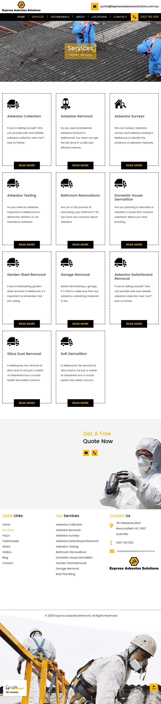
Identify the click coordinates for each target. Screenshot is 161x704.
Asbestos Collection (69, 524)
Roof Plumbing (65, 574)
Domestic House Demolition (74, 557)
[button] (15, 688)
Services (38, 17)
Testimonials (60, 17)
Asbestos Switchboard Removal (77, 541)
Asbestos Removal (68, 530)
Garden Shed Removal (71, 563)
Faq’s (6, 535)
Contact (120, 17)
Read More (27, 165)
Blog (5, 557)
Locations (99, 17)
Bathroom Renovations (71, 552)
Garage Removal (67, 568)
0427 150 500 (124, 542)
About (80, 17)
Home (21, 17)
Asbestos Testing (67, 546)
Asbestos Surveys (67, 535)
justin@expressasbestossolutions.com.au (136, 551)
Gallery (7, 552)
